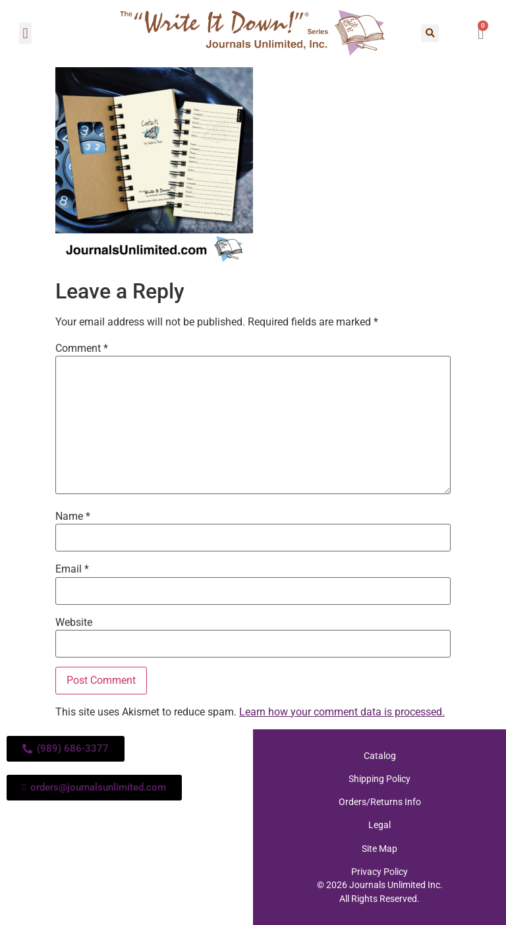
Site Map (379, 848)
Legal (379, 825)
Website (73, 622)
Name (72, 516)
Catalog (380, 755)
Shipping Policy (379, 778)
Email (72, 569)
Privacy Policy (379, 871)
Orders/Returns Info (380, 802)
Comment (81, 348)
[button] (25, 33)
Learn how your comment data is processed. (342, 712)
